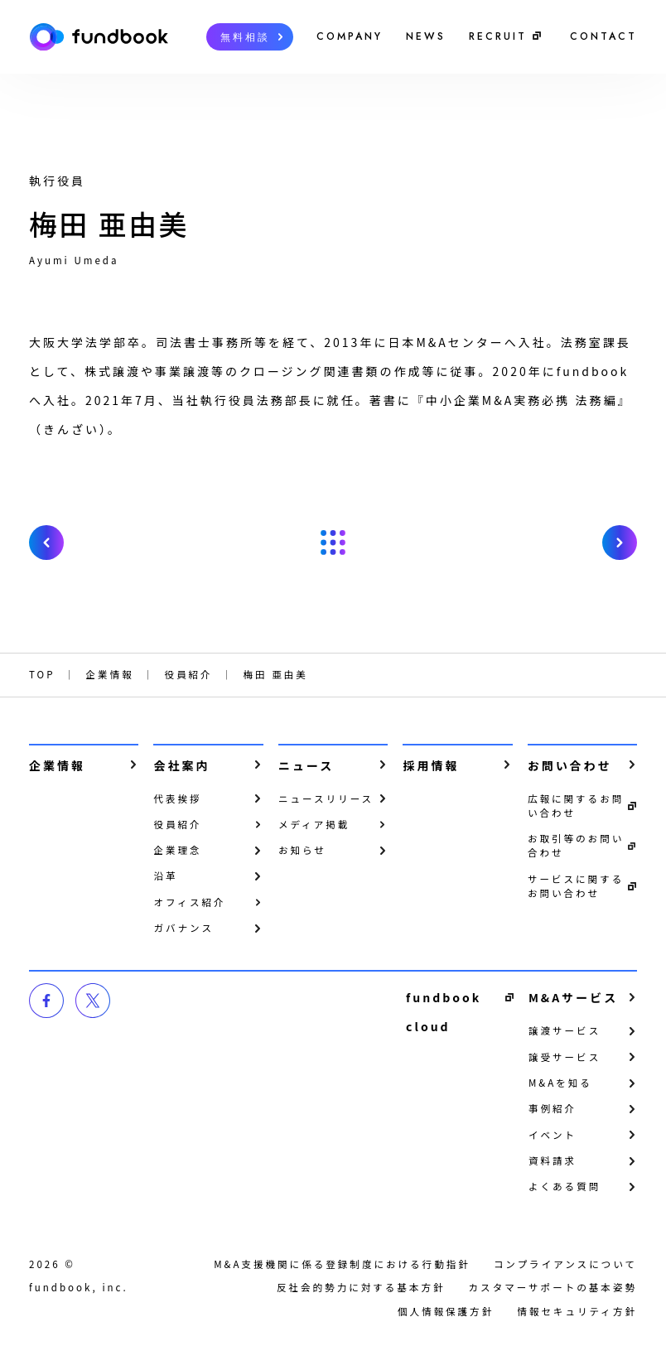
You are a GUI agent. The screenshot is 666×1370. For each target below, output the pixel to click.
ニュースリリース (326, 798)
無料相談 (245, 37)
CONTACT (603, 36)
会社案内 (181, 765)
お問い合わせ (570, 765)
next (619, 542)
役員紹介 (177, 824)
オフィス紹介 (189, 902)
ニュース (306, 765)
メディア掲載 (314, 824)
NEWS (426, 36)
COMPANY (349, 36)
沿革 (165, 875)
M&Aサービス (573, 997)
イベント (552, 1134)
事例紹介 (552, 1108)
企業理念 (177, 849)
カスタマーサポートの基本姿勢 (553, 1287)
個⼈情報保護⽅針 (446, 1311)
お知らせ (302, 849)
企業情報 (57, 765)
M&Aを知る (560, 1082)
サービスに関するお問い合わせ (576, 886)
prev (46, 542)
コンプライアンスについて (565, 1264)
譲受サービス (564, 1057)
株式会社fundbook (98, 37)
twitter (92, 1000)
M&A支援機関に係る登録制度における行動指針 (342, 1264)
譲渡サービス (564, 1030)
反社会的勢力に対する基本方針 (361, 1287)
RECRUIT (498, 36)
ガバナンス (183, 927)
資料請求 (552, 1160)
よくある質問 (564, 1186)
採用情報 (431, 765)
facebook (46, 1000)
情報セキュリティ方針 (577, 1311)
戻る (333, 542)
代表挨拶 (177, 798)
